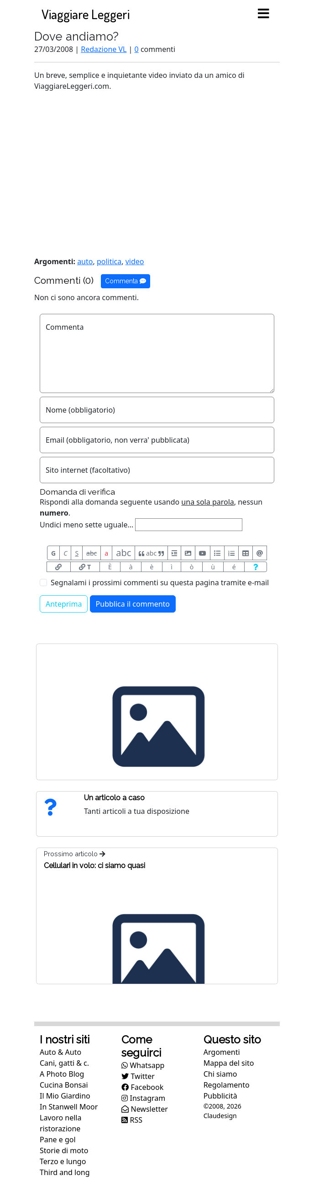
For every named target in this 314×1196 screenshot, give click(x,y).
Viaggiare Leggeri (86, 13)
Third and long (65, 1172)
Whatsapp (142, 1065)
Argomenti (222, 1052)
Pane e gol (58, 1140)
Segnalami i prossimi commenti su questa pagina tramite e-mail (160, 583)
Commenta (125, 281)
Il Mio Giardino (65, 1096)
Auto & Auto (60, 1052)
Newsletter (144, 1109)
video (135, 261)
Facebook (142, 1087)
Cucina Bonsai (64, 1085)
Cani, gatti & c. (64, 1063)
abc (91, 553)
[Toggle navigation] (263, 14)
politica (109, 261)
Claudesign (220, 1115)
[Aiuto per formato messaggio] (255, 567)
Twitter (138, 1076)
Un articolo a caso (114, 797)
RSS (131, 1120)
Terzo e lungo (63, 1161)
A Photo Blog (62, 1074)
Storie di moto (64, 1150)
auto (85, 261)
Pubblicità (220, 1096)
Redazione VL (103, 49)
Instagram (143, 1098)
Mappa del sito (229, 1063)
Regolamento (227, 1085)
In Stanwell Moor (69, 1107)
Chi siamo (220, 1074)
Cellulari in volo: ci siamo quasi (94, 865)
